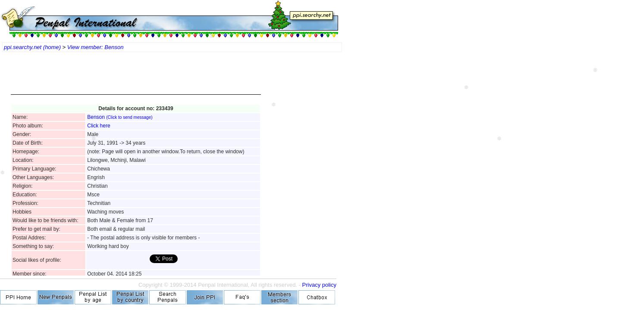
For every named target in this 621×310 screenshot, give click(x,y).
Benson (119, 117)
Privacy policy (319, 285)
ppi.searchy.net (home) (32, 47)
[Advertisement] (136, 77)
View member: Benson (95, 47)
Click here (98, 126)
